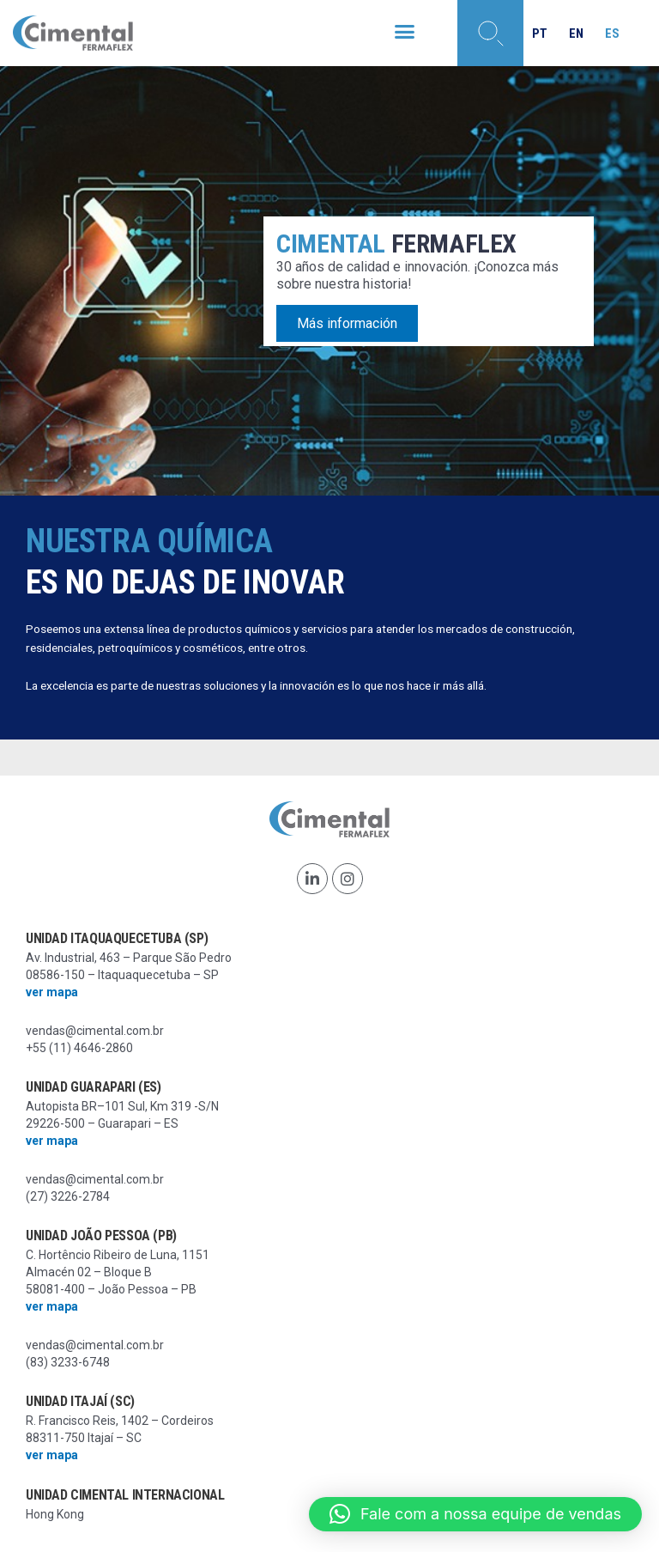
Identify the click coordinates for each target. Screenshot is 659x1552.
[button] (404, 31)
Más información (347, 324)
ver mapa (52, 992)
